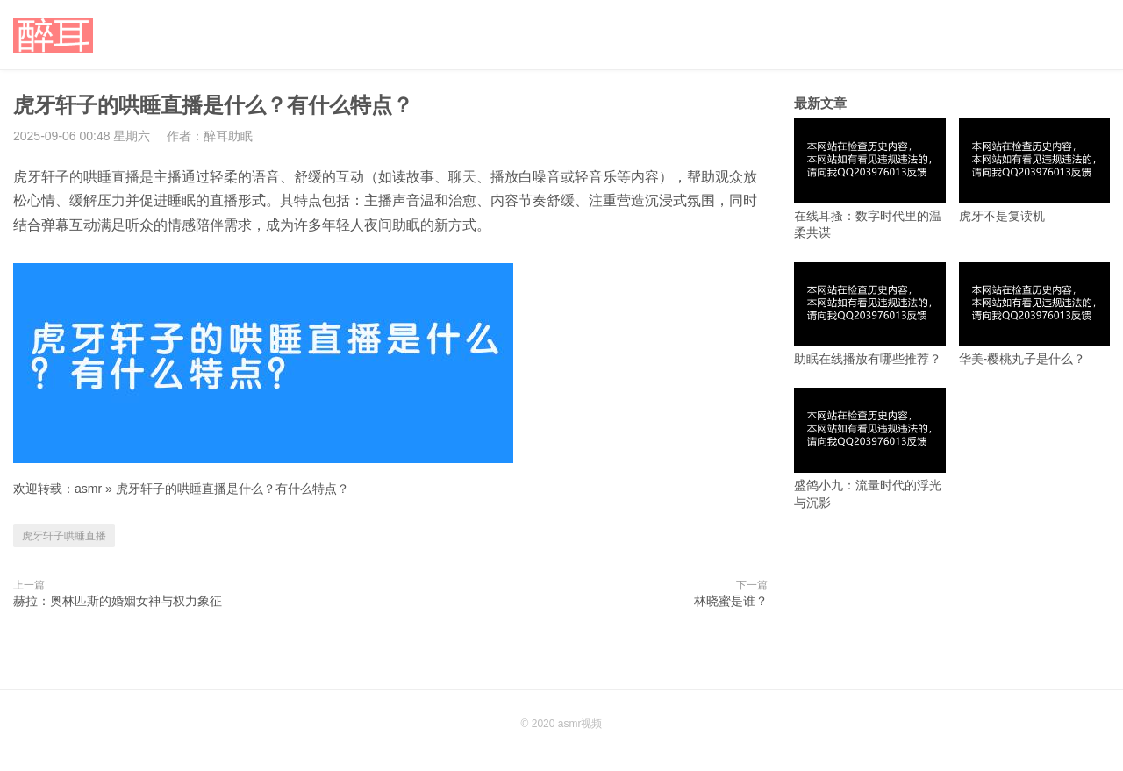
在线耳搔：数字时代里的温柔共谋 (870, 178)
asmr (88, 489)
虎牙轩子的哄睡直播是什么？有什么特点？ (232, 489)
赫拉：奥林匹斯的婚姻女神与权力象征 (117, 601)
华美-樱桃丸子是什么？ (1035, 314)
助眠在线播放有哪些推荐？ (870, 314)
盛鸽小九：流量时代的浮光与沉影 (870, 448)
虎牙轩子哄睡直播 (64, 536)
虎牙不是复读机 (1035, 170)
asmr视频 (580, 723)
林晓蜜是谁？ (731, 601)
